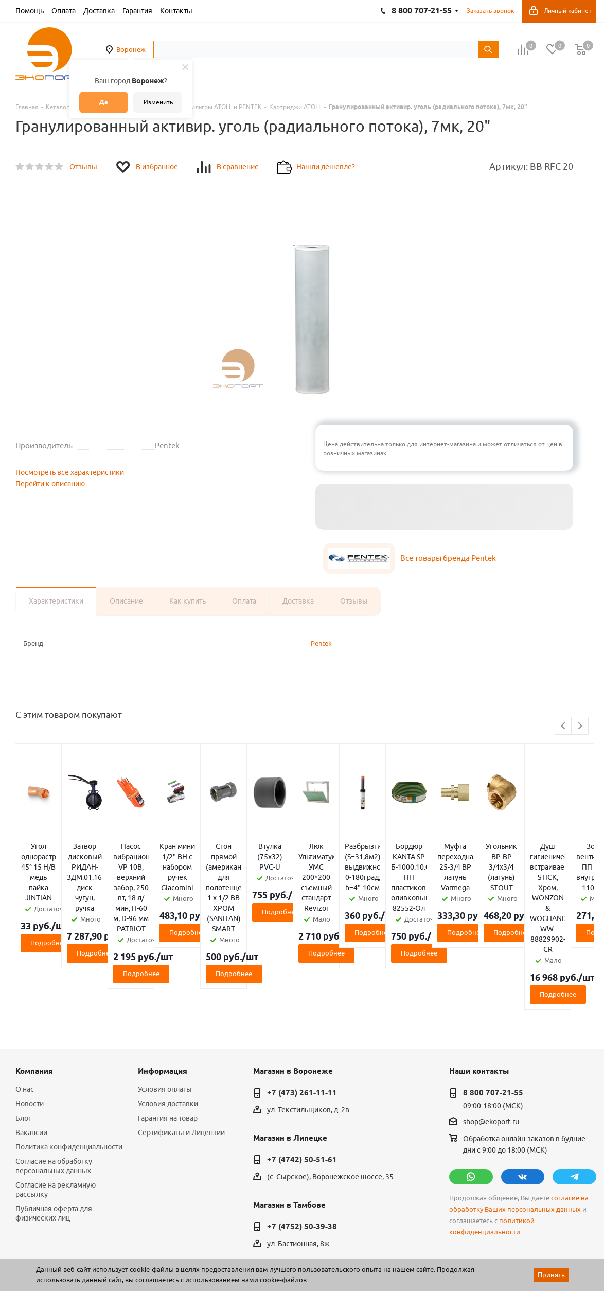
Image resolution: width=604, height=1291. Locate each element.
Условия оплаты (165, 997)
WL (86, 1245)
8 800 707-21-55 (493, 1000)
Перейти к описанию (50, 484)
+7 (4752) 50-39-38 (302, 1134)
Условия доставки (168, 1011)
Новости (29, 1011)
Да (103, 102)
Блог (23, 1025)
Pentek (321, 643)
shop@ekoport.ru (491, 1029)
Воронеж (131, 49)
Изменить (158, 102)
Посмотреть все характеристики (69, 472)
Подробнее (111, 891)
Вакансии (31, 1040)
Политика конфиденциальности (68, 1054)
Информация (162, 978)
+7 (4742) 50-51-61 (302, 1067)
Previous (563, 726)
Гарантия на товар (168, 1025)
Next (580, 726)
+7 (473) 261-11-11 (302, 1000)
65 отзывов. (144, 1256)
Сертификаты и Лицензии (181, 1040)
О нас (24, 997)
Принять (551, 1274)
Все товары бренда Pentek (448, 558)
